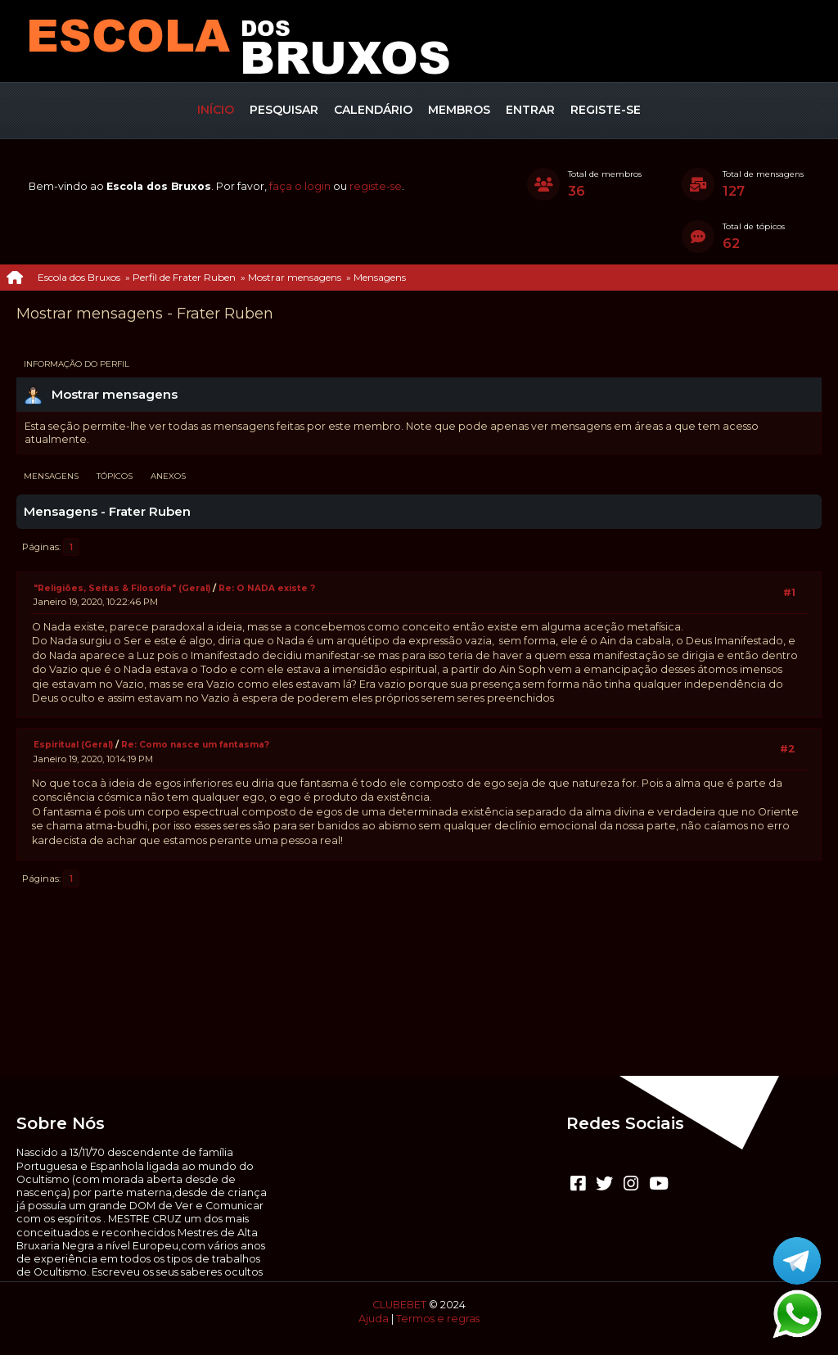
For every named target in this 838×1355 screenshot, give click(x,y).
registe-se (375, 186)
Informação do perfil (76, 364)
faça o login (300, 186)
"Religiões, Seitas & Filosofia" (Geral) (123, 588)
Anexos (168, 476)
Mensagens (51, 476)
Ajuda (373, 1318)
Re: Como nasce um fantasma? (195, 744)
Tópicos (115, 476)
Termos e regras (438, 1318)
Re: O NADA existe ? (267, 588)
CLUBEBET (399, 1305)
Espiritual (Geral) (73, 744)
